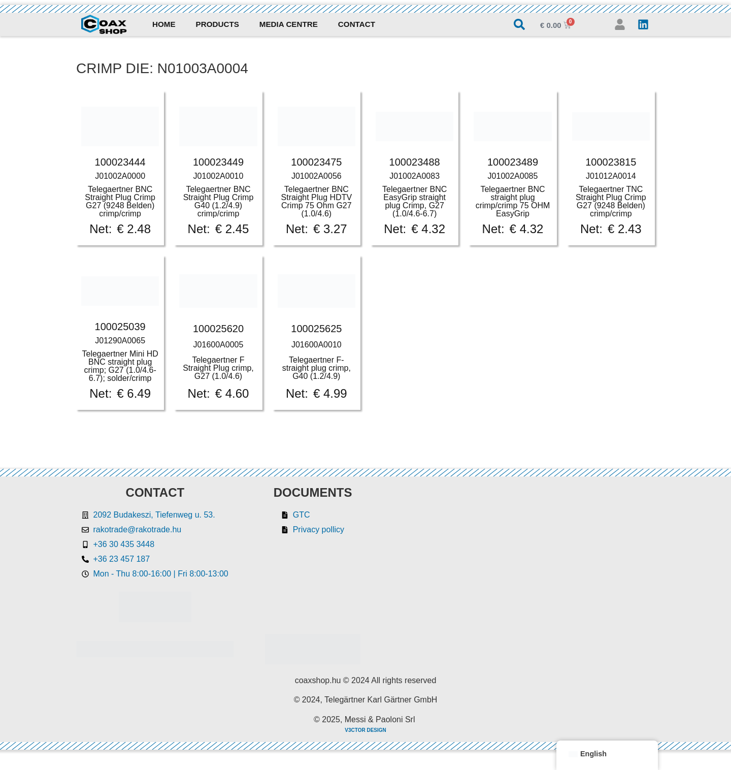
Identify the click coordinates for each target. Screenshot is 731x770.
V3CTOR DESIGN (365, 730)
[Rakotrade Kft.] (526, 575)
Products (217, 24)
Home (164, 24)
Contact (356, 24)
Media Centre (288, 24)
